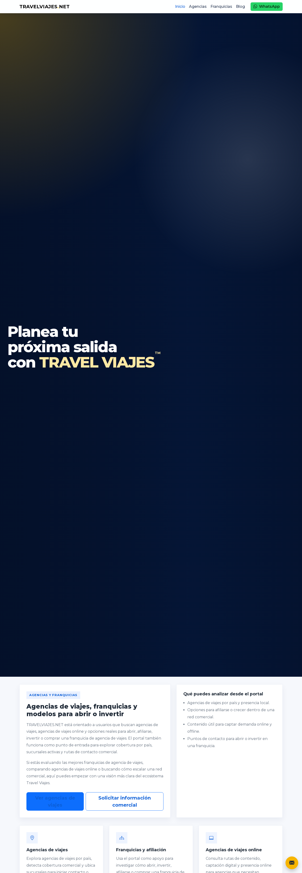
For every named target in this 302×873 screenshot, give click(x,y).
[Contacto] (291, 862)
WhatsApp (266, 6)
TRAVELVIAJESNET (44, 6)
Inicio (180, 6)
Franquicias (221, 6)
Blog (240, 6)
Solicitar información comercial (124, 801)
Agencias (198, 6)
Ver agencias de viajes (55, 801)
